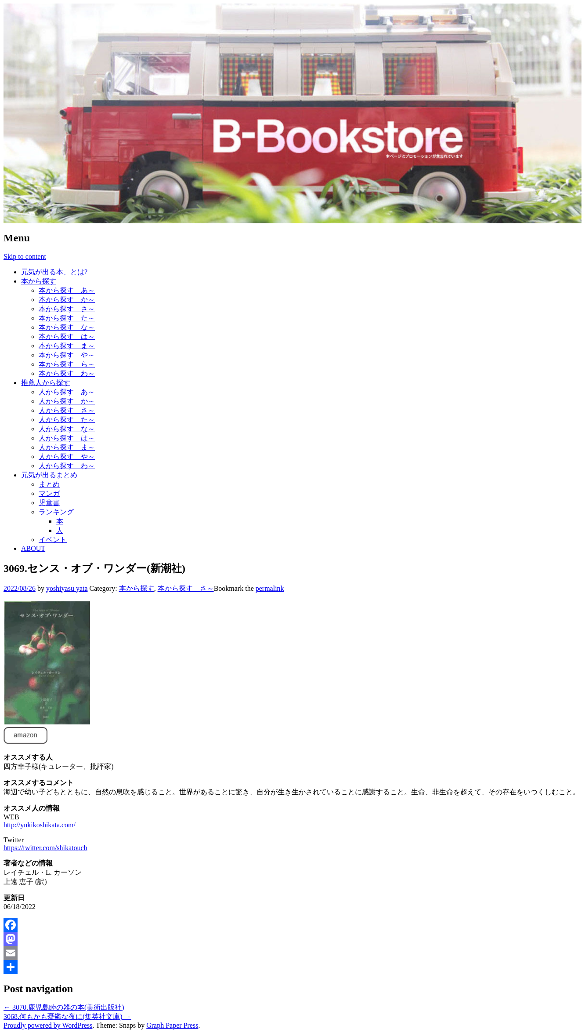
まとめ (49, 484)
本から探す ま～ (67, 345)
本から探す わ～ (67, 373)
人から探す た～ (67, 419)
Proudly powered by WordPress (48, 1025)
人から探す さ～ (67, 410)
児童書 (49, 502)
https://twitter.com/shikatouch (45, 847)
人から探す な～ (67, 429)
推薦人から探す (45, 382)
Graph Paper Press (172, 1025)
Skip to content (25, 256)
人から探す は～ (67, 438)
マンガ (49, 493)
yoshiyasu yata (67, 588)
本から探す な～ (67, 327)
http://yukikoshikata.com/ (40, 825)
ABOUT (33, 548)
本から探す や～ (67, 355)
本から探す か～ (67, 299)
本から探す (38, 281)
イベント (53, 539)
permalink (270, 588)
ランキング (56, 512)
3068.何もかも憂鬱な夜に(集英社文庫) (67, 1016)
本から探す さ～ (67, 309)
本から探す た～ (67, 318)
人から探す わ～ (67, 465)
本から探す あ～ (67, 290)
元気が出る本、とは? (54, 272)
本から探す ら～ (67, 364)
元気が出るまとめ (49, 475)
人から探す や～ (67, 456)
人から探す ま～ (67, 447)
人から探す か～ (67, 401)
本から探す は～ (67, 336)
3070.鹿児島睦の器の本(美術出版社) (64, 1007)
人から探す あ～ (67, 392)
